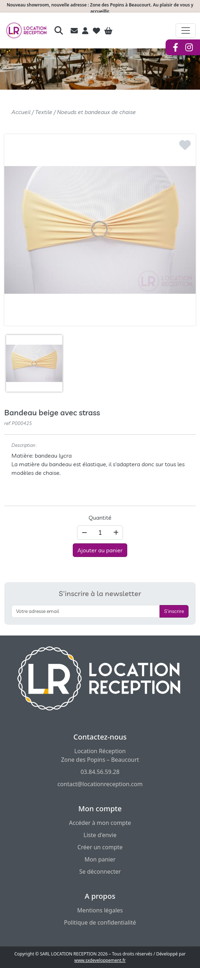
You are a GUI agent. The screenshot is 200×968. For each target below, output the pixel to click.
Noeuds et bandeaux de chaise (96, 111)
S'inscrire (174, 611)
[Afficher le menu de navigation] (186, 30)
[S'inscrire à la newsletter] (85, 611)
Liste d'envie (100, 835)
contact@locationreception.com (100, 784)
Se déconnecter (100, 871)
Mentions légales (100, 910)
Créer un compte (100, 847)
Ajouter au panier (100, 550)
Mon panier (100, 859)
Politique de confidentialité (100, 922)
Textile (43, 111)
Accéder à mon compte (100, 823)
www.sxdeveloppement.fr (100, 960)
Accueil (20, 111)
